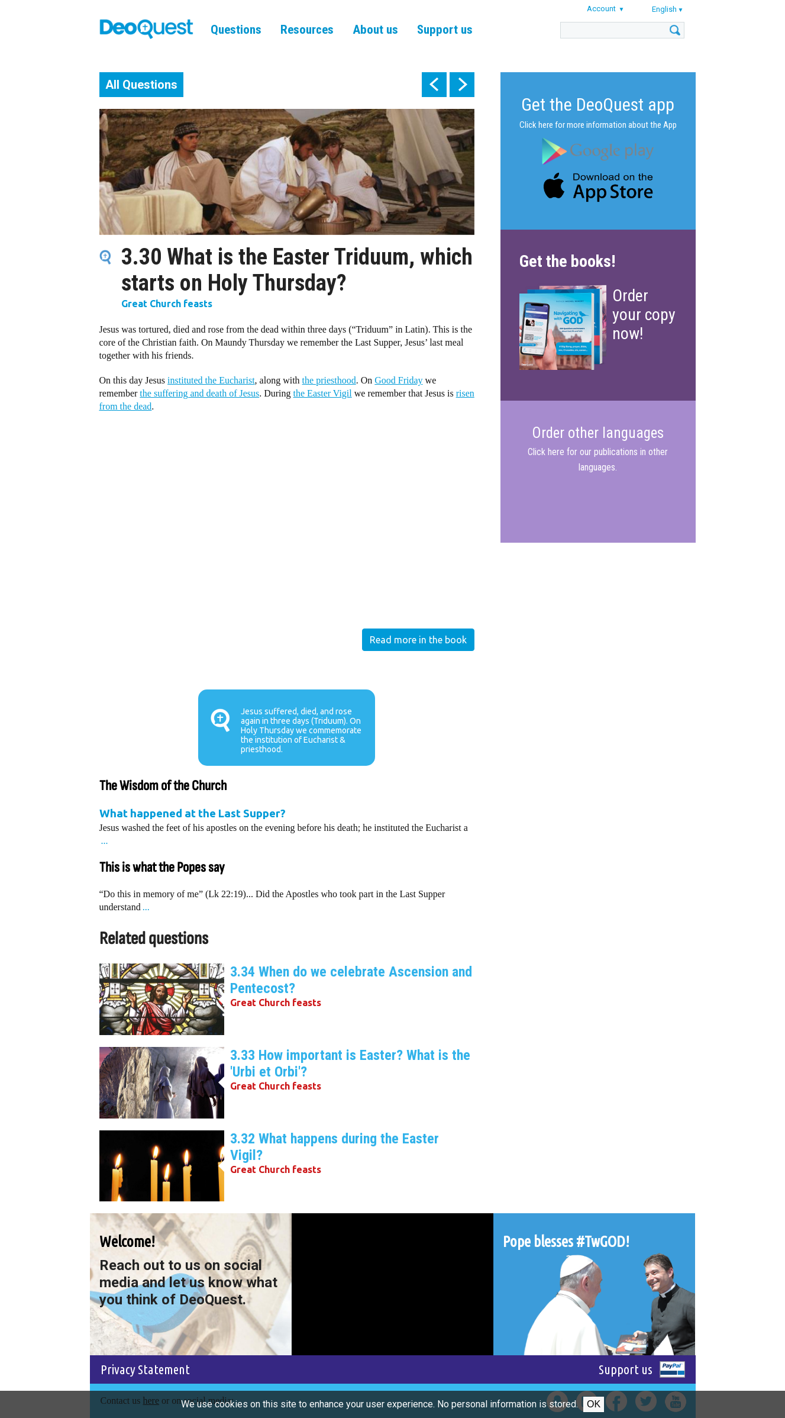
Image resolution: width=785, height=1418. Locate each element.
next (462, 84)
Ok (593, 1404)
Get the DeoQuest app (597, 104)
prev (434, 84)
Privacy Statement (145, 1369)
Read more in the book (418, 639)
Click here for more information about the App (598, 125)
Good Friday (398, 380)
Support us (445, 29)
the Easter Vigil (322, 393)
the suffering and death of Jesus (199, 393)
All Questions (141, 85)
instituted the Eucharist (211, 380)
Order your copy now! (644, 314)
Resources (307, 29)
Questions (236, 29)
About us (375, 29)
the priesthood (329, 380)
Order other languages (598, 433)
